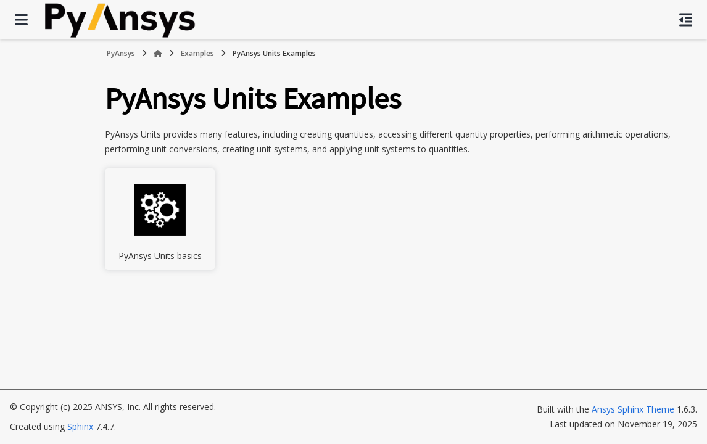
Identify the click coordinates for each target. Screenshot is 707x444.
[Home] (158, 53)
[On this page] (685, 19)
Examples (197, 53)
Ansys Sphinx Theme (633, 409)
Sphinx (80, 426)
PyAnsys (121, 53)
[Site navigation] (21, 19)
